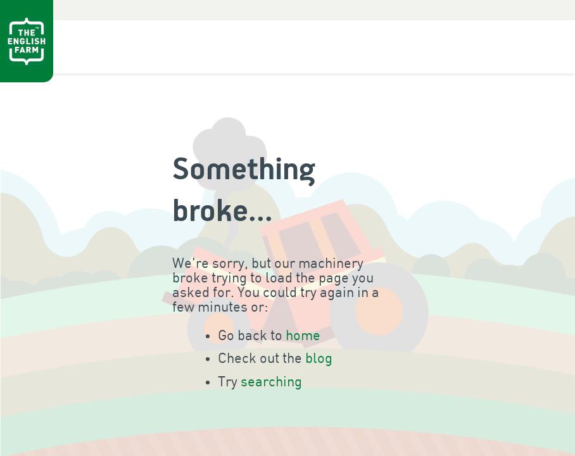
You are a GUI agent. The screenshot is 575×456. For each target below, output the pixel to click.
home (303, 336)
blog (318, 359)
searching (271, 382)
